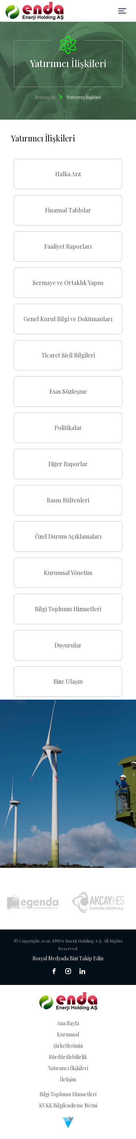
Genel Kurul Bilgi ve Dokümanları (68, 319)
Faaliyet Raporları (68, 246)
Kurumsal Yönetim (68, 572)
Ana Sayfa (68, 1023)
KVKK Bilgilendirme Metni (68, 1105)
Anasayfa (45, 97)
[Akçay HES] (98, 902)
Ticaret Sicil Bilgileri (68, 355)
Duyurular (68, 645)
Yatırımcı (83, 97)
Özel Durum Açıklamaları (68, 536)
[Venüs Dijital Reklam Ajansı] (68, 1122)
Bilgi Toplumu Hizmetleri (68, 609)
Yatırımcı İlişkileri (68, 1068)
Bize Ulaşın (68, 681)
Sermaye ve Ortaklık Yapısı (68, 282)
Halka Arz (68, 174)
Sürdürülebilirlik (68, 1056)
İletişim (68, 1079)
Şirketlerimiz (68, 1045)
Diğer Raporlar (68, 464)
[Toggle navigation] (122, 11)
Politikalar (68, 427)
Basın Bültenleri (68, 500)
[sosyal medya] (54, 971)
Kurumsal (68, 1034)
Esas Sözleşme (68, 391)
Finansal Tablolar (68, 210)
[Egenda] (32, 902)
